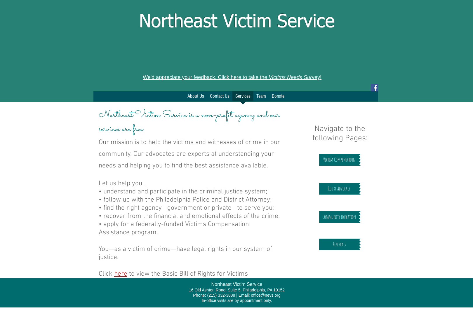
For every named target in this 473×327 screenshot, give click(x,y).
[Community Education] (339, 217)
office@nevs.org (266, 295)
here (120, 274)
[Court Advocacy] (339, 189)
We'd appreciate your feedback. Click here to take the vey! (232, 77)
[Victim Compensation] (339, 160)
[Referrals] (339, 244)
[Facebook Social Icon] (374, 87)
